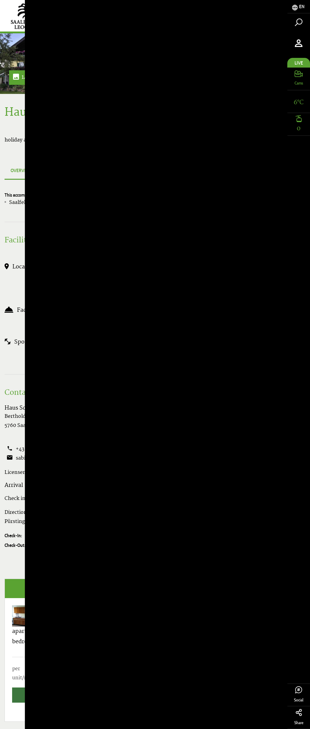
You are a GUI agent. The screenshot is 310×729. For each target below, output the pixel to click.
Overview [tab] (21, 170)
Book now (214, 564)
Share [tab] (298, 717)
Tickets (205, 22)
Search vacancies (261, 125)
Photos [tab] (52, 170)
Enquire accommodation (94, 564)
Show (62, 449)
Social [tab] (298, 694)
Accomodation (249, 22)
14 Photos (30, 77)
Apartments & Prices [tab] (94, 170)
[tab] (298, 6)
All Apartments (261, 140)
